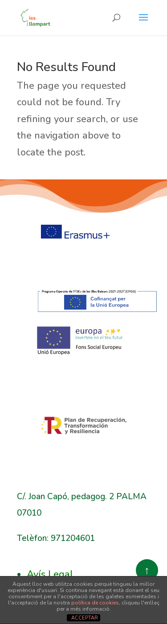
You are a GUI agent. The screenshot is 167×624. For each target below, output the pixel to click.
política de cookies (95, 602)
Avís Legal (50, 574)
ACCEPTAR (84, 618)
